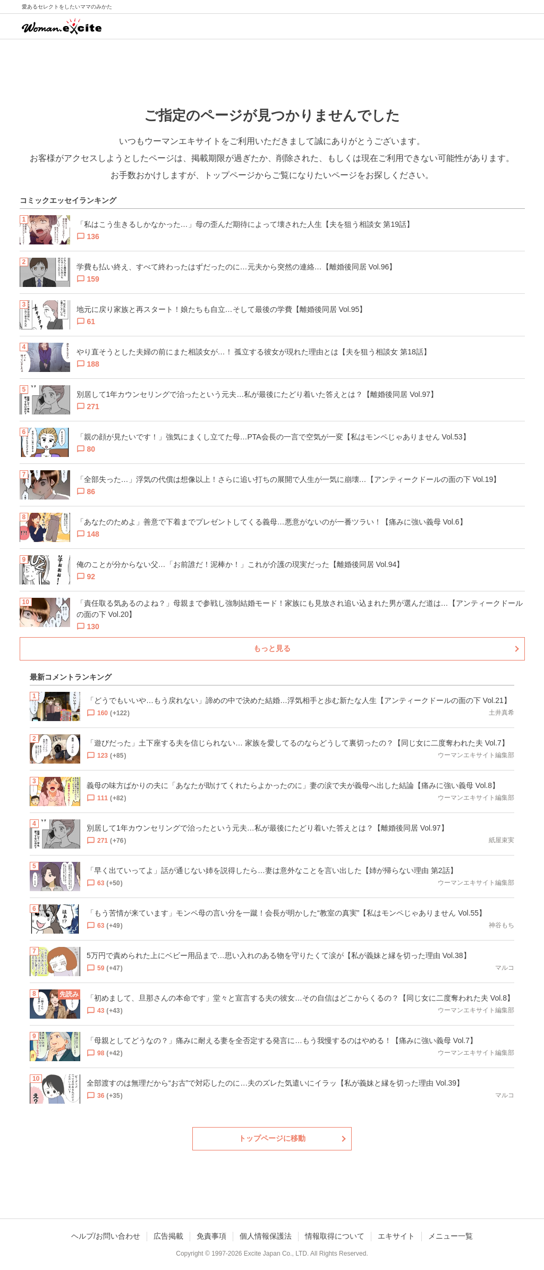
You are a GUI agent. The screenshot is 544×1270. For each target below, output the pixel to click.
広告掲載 (168, 1236)
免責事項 (211, 1236)
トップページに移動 (272, 1138)
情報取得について (334, 1236)
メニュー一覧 (450, 1236)
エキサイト (396, 1236)
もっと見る (272, 648)
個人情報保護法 (266, 1236)
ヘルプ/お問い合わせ (105, 1236)
